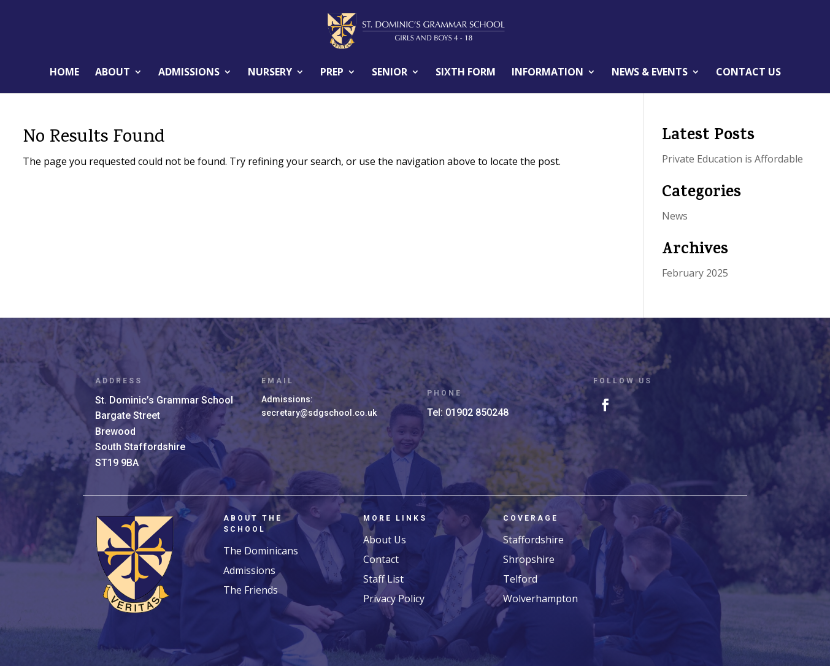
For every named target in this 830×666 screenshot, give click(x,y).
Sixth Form (466, 71)
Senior (389, 71)
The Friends (250, 590)
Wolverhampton (540, 598)
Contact (381, 559)
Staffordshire (533, 539)
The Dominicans (260, 550)
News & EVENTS (650, 71)
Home (64, 71)
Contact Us (748, 71)
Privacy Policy (394, 598)
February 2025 (695, 273)
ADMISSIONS (189, 71)
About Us (384, 539)
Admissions (249, 570)
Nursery (270, 71)
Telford (520, 579)
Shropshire (529, 559)
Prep (332, 71)
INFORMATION (547, 71)
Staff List (383, 579)
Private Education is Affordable (732, 159)
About (112, 71)
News (675, 216)
